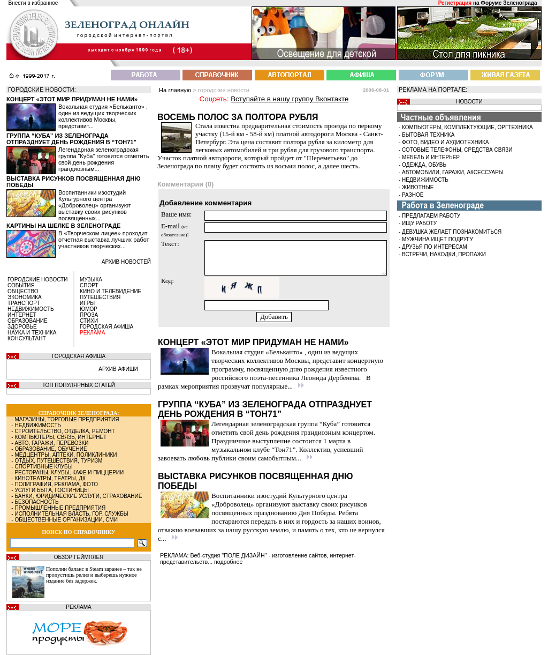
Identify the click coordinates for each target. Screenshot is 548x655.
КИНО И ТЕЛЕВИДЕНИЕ (110, 291)
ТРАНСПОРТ (23, 303)
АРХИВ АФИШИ (118, 369)
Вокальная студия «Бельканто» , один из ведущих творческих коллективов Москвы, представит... (103, 116)
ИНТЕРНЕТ (21, 315)
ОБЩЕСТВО (23, 291)
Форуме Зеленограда (509, 3)
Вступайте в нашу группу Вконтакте (289, 99)
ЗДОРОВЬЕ (22, 327)
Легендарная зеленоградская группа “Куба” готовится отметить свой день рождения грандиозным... (103, 159)
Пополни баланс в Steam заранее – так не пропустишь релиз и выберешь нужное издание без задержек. (94, 575)
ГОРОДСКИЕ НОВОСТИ (37, 279)
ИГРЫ (87, 303)
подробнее (228, 562)
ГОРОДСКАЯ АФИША (106, 327)
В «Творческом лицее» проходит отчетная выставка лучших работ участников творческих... (103, 239)
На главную (175, 90)
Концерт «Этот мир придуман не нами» (72, 99)
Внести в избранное (33, 3)
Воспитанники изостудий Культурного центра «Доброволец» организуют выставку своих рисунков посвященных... (94, 205)
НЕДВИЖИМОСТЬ (30, 309)
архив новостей (126, 262)
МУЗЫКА (91, 279)
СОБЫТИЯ (21, 285)
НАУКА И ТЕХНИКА (31, 333)
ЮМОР (88, 309)
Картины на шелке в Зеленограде (63, 225)
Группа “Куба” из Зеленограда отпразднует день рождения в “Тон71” (71, 138)
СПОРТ (89, 285)
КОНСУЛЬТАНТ (26, 338)
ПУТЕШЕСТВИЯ (100, 297)
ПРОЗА (89, 315)
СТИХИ (89, 321)
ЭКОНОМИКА (24, 297)
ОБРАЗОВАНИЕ (27, 321)
